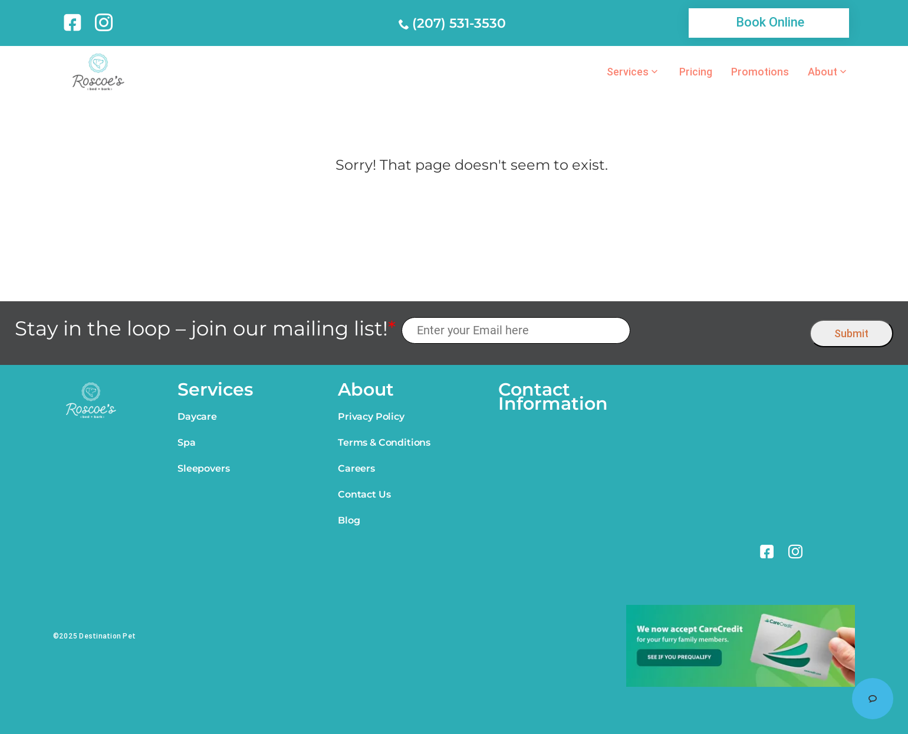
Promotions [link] (760, 72)
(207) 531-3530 (459, 23)
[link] (74, 22)
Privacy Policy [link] (371, 416)
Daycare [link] (197, 416)
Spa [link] (186, 442)
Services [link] (628, 72)
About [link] (822, 72)
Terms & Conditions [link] (384, 442)
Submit (851, 333)
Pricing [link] (695, 72)
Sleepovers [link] (203, 468)
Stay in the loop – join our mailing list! (205, 328)
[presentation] (720, 330)
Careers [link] (356, 468)
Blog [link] (349, 520)
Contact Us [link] (364, 494)
